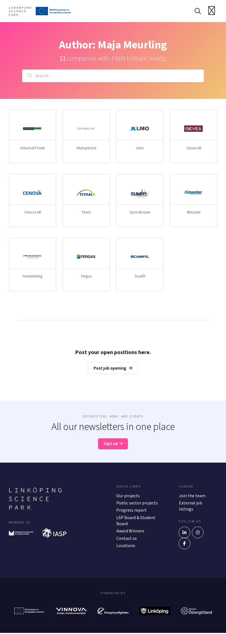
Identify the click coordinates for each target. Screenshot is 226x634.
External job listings (190, 507)
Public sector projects (137, 504)
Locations (125, 547)
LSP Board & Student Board (135, 522)
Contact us (126, 540)
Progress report (131, 511)
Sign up (113, 445)
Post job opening (110, 369)
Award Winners (130, 532)
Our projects (128, 497)
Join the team (192, 497)
